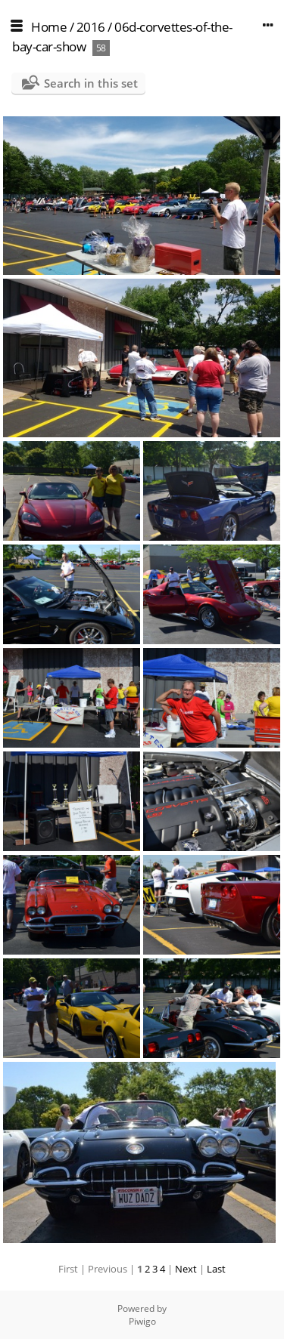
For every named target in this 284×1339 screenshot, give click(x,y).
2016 (90, 26)
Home (49, 26)
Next (186, 1269)
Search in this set (91, 83)
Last (216, 1269)
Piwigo (142, 1321)
